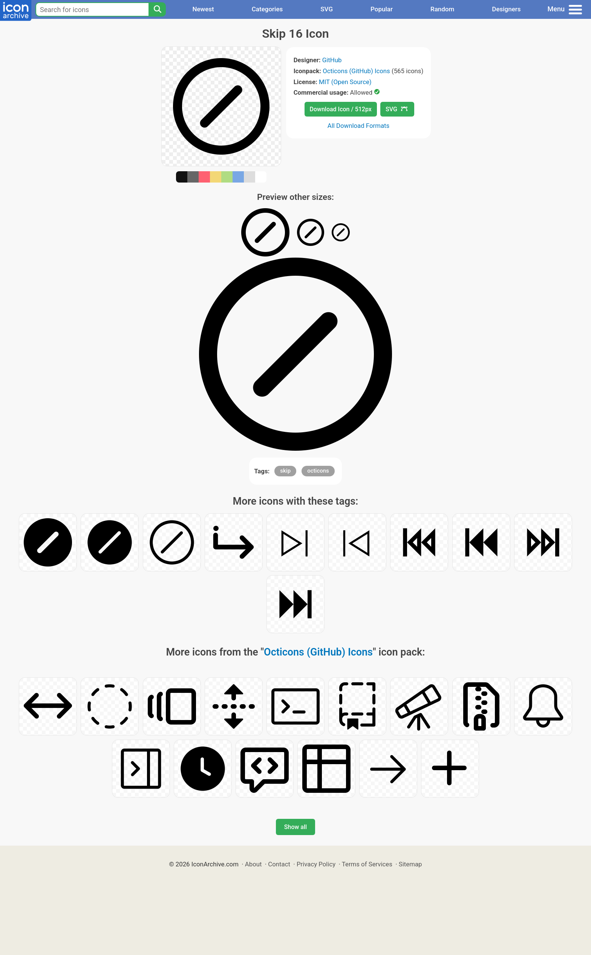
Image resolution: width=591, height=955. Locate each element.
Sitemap (410, 864)
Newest (203, 9)
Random (442, 9)
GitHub (332, 60)
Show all (295, 827)
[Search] (157, 9)
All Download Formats (359, 125)
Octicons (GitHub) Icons (356, 71)
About (253, 864)
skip (285, 470)
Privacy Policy (316, 864)
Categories (267, 9)
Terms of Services (367, 864)
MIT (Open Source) (345, 82)
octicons (318, 470)
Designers (506, 9)
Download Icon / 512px (341, 109)
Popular (382, 9)
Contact (279, 864)
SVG (326, 9)
